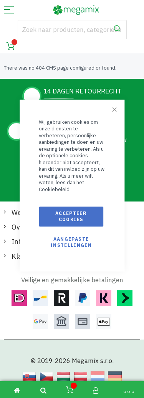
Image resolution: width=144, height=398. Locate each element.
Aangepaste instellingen (71, 242)
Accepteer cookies (71, 216)
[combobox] (72, 29)
